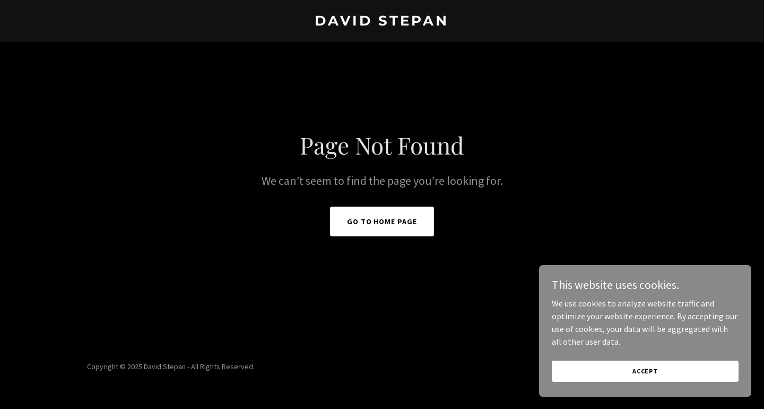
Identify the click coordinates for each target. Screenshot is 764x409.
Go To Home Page (382, 221)
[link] (382, 22)
